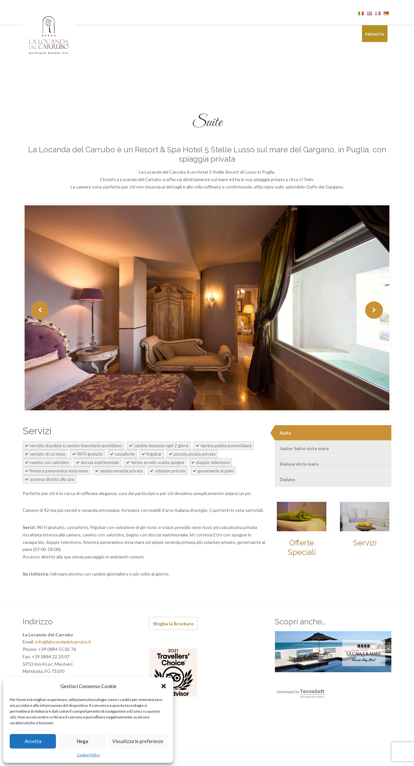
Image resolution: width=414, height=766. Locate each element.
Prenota (374, 34)
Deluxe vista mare (299, 464)
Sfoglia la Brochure (173, 623)
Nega (82, 741)
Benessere (169, 34)
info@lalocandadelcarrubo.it (63, 641)
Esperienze (257, 34)
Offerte (287, 34)
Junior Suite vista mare (304, 448)
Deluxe (287, 479)
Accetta (33, 741)
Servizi (364, 542)
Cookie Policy (88, 754)
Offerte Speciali (302, 547)
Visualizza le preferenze (137, 741)
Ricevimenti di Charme (212, 34)
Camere (106, 34)
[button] (163, 686)
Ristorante (136, 34)
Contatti (342, 34)
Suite (285, 433)
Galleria (313, 34)
